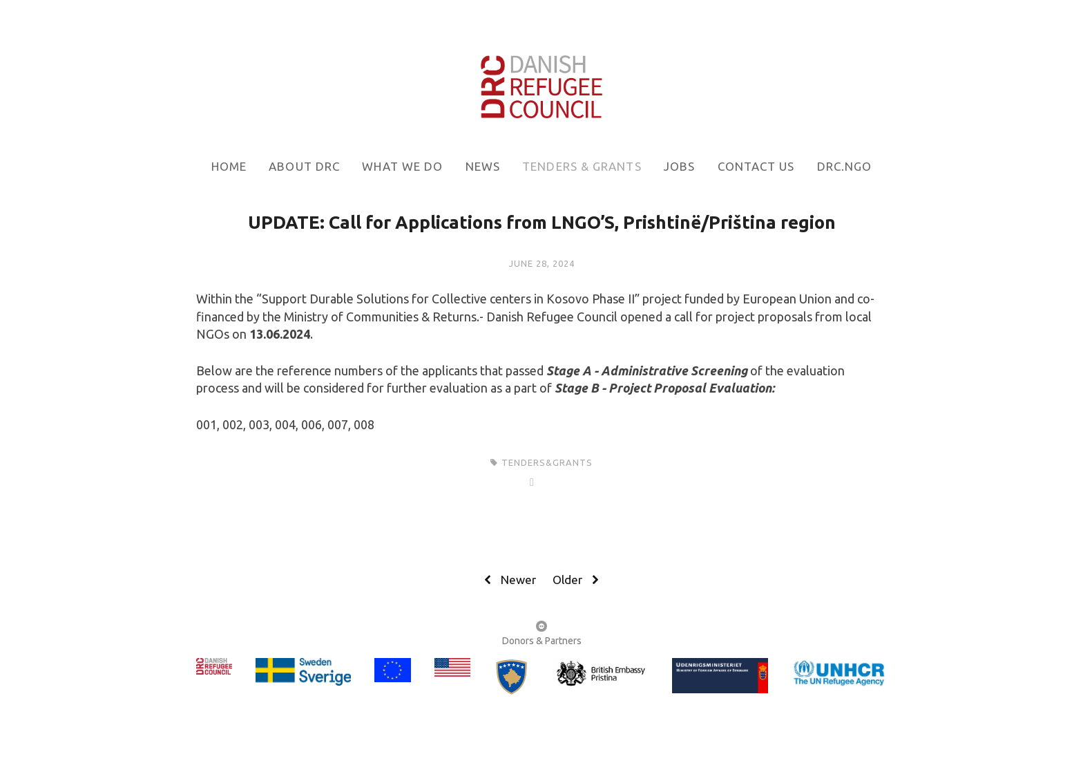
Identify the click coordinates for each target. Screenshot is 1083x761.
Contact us (756, 166)
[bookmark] (541, 85)
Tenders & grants (581, 166)
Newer (508, 580)
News (483, 166)
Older (578, 580)
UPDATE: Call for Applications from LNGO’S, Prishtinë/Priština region (542, 222)
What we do (402, 166)
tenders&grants (547, 462)
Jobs (679, 166)
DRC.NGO (844, 166)
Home (229, 166)
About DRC (304, 166)
